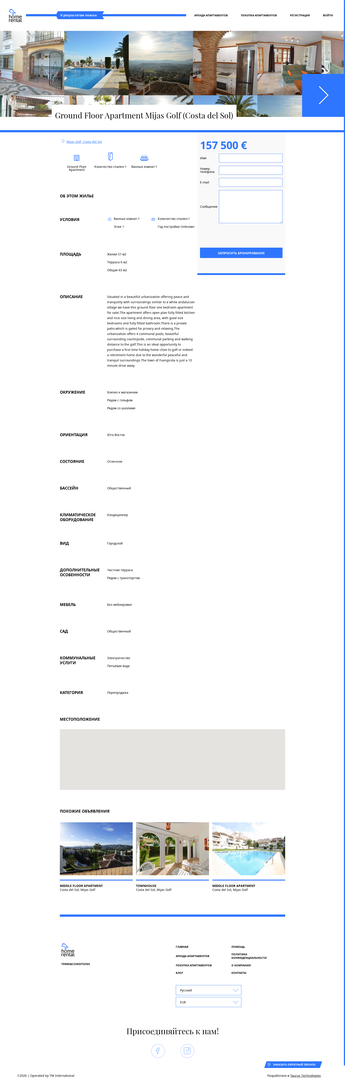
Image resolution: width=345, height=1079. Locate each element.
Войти (328, 15)
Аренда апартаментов (211, 15)
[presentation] (249, 235)
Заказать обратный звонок (294, 1064)
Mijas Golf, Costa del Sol (84, 142)
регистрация (300, 15)
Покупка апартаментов (259, 15)
